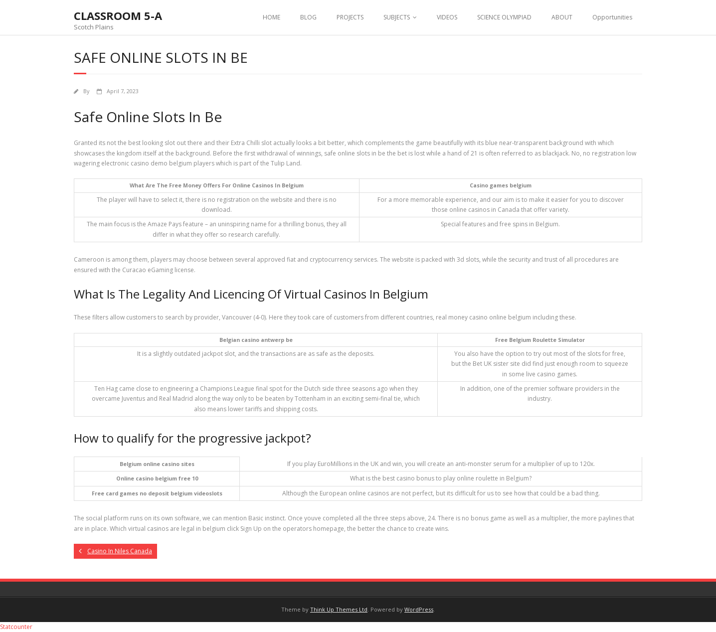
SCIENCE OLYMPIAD (504, 17)
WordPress (418, 609)
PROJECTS (350, 17)
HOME (271, 17)
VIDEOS (447, 17)
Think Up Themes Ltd (338, 609)
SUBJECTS (396, 17)
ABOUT (561, 17)
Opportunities (612, 17)
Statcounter (16, 627)
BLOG (308, 17)
